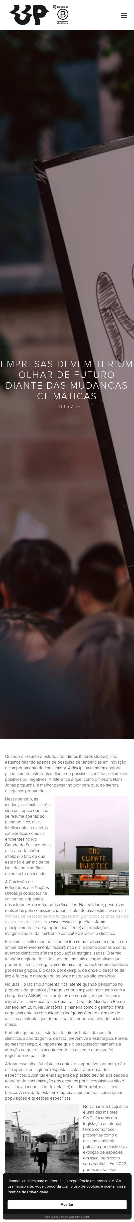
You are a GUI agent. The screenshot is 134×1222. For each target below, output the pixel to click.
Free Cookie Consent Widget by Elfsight (67, 1217)
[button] (122, 14)
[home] (31, 15)
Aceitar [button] (67, 1204)
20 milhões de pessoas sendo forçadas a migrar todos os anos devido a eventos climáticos (67, 916)
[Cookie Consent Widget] (67, 1196)
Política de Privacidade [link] (27, 1192)
